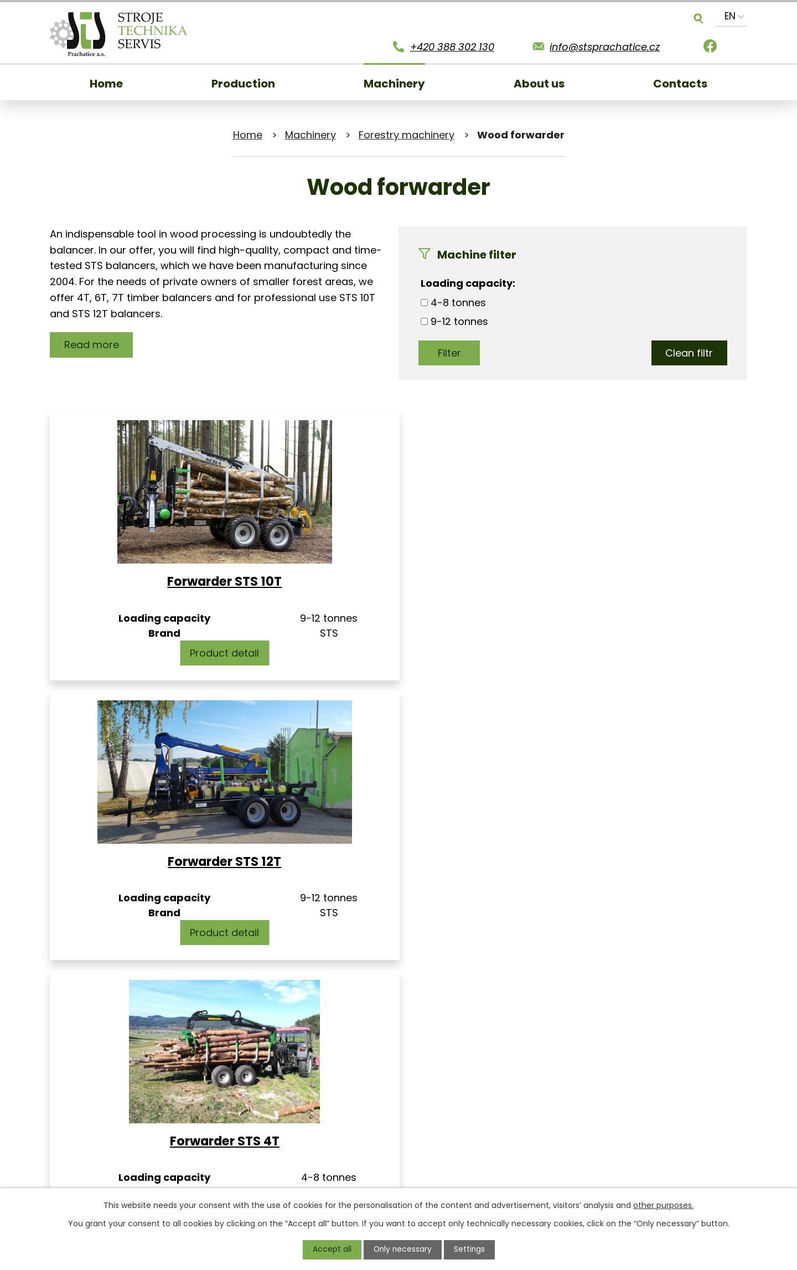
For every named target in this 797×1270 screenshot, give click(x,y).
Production (243, 83)
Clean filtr (688, 353)
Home (106, 83)
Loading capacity (467, 283)
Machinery (394, 83)
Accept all (331, 1249)
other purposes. (663, 1205)
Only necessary (402, 1249)
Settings (470, 1249)
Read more (92, 345)
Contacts (680, 83)
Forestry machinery (406, 135)
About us (539, 83)
